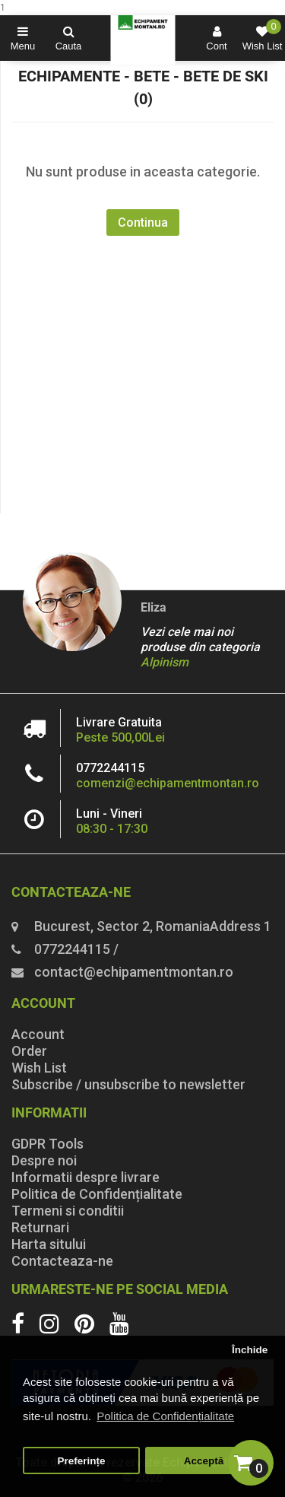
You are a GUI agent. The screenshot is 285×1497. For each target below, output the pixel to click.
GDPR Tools (47, 1144)
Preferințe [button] (82, 1461)
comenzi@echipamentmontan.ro (167, 783)
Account (38, 1034)
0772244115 (110, 768)
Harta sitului (48, 1244)
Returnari (40, 1227)
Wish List (39, 1068)
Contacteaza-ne (62, 1261)
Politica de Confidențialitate (96, 1194)
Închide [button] (250, 1350)
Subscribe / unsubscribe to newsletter (128, 1084)
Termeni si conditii (67, 1211)
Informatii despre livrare (85, 1177)
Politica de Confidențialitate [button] (165, 1416)
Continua (143, 222)
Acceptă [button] (204, 1461)
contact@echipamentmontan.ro (133, 972)
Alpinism (164, 662)
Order (29, 1051)
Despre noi (44, 1160)
